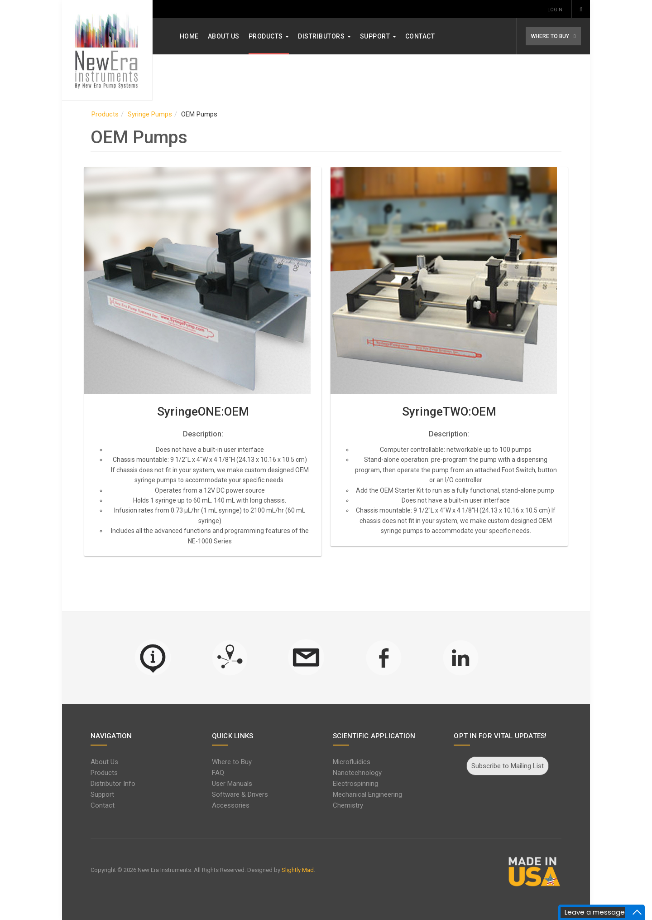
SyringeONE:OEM (206, 411)
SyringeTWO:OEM (446, 411)
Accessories (233, 805)
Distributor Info (118, 784)
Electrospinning (355, 784)
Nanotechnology (357, 773)
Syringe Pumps (156, 114)
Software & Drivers (243, 794)
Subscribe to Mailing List (503, 766)
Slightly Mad (304, 870)
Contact (426, 36)
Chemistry (348, 805)
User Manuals (235, 784)
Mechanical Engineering (367, 794)
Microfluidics (351, 762)
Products (274, 36)
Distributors (330, 36)
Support (384, 36)
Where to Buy (234, 762)
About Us (229, 36)
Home (195, 36)
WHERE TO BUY (544, 36)
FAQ (221, 773)
